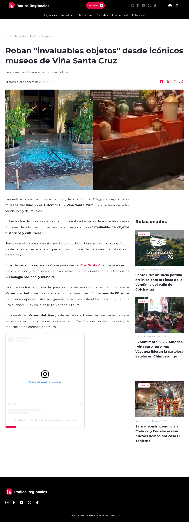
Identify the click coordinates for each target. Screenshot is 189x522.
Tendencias (85, 15)
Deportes (102, 15)
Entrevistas (138, 15)
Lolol (61, 199)
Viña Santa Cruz (93, 265)
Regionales (50, 15)
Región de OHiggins (40, 36)
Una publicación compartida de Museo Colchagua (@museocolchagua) (45, 420)
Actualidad (67, 15)
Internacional (120, 15)
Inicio (8, 36)
